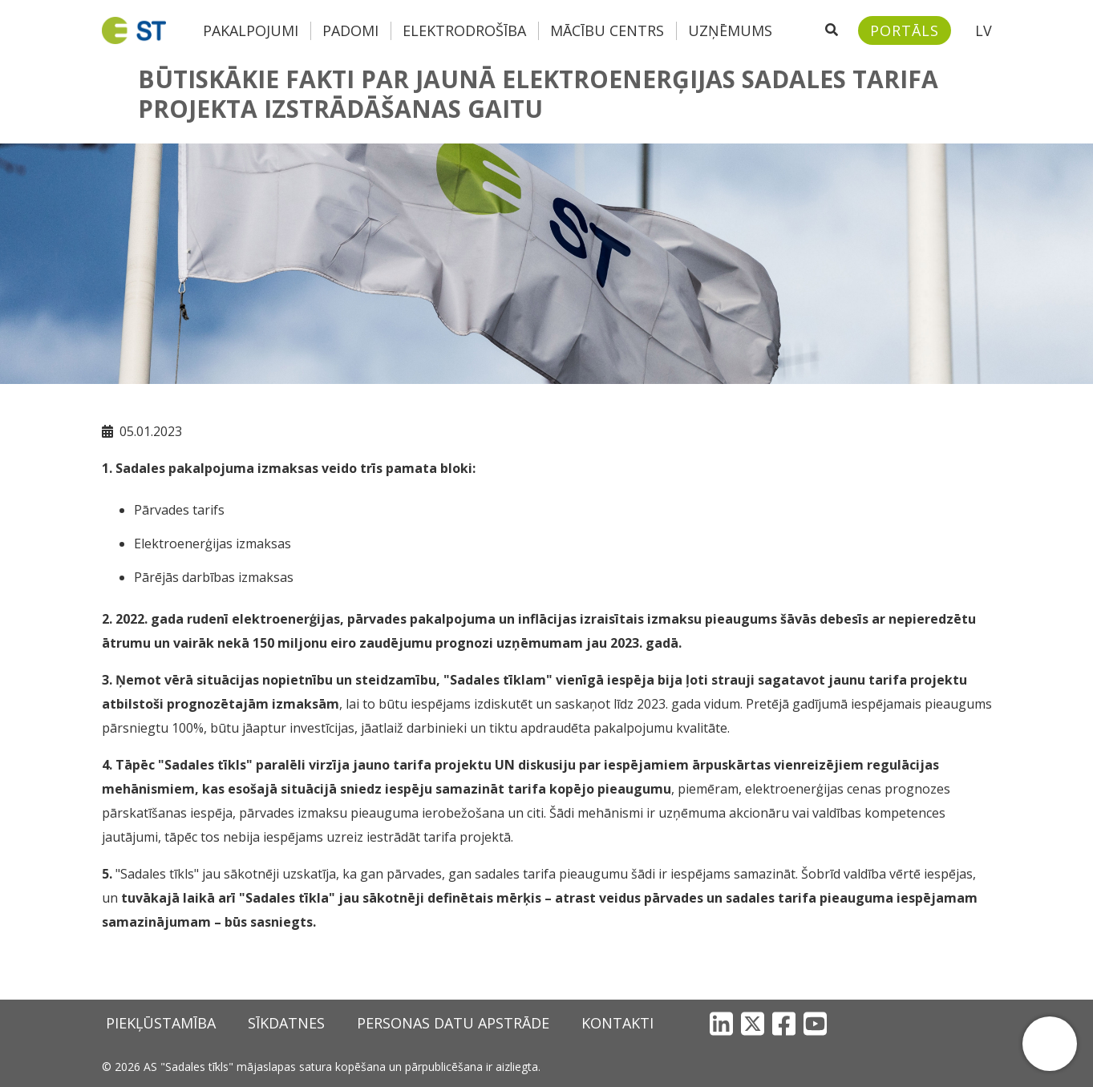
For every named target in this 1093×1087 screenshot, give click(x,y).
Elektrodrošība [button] (464, 30)
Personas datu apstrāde (453, 1022)
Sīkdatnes (286, 1022)
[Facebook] (783, 1023)
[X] (752, 1023)
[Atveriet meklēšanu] (831, 30)
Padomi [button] (350, 30)
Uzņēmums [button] (730, 30)
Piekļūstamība (161, 1022)
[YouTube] (815, 1023)
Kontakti (617, 1022)
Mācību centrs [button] (607, 30)
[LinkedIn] (721, 1023)
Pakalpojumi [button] (250, 30)
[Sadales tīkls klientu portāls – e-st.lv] (904, 30)
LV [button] (983, 30)
